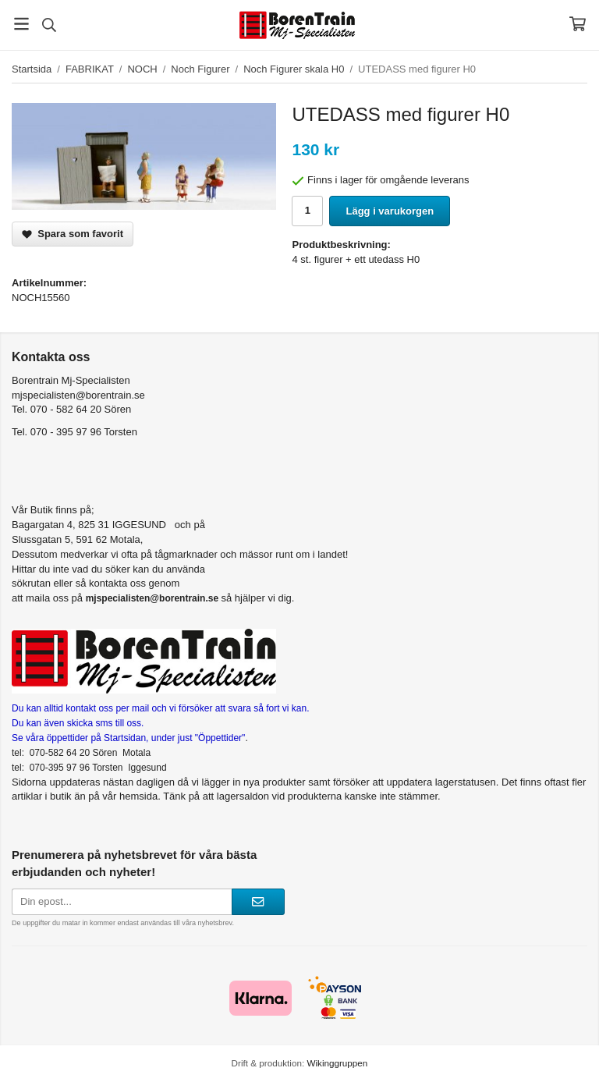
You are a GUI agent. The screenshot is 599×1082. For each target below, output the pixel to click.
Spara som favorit (72, 233)
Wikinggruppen (337, 1063)
